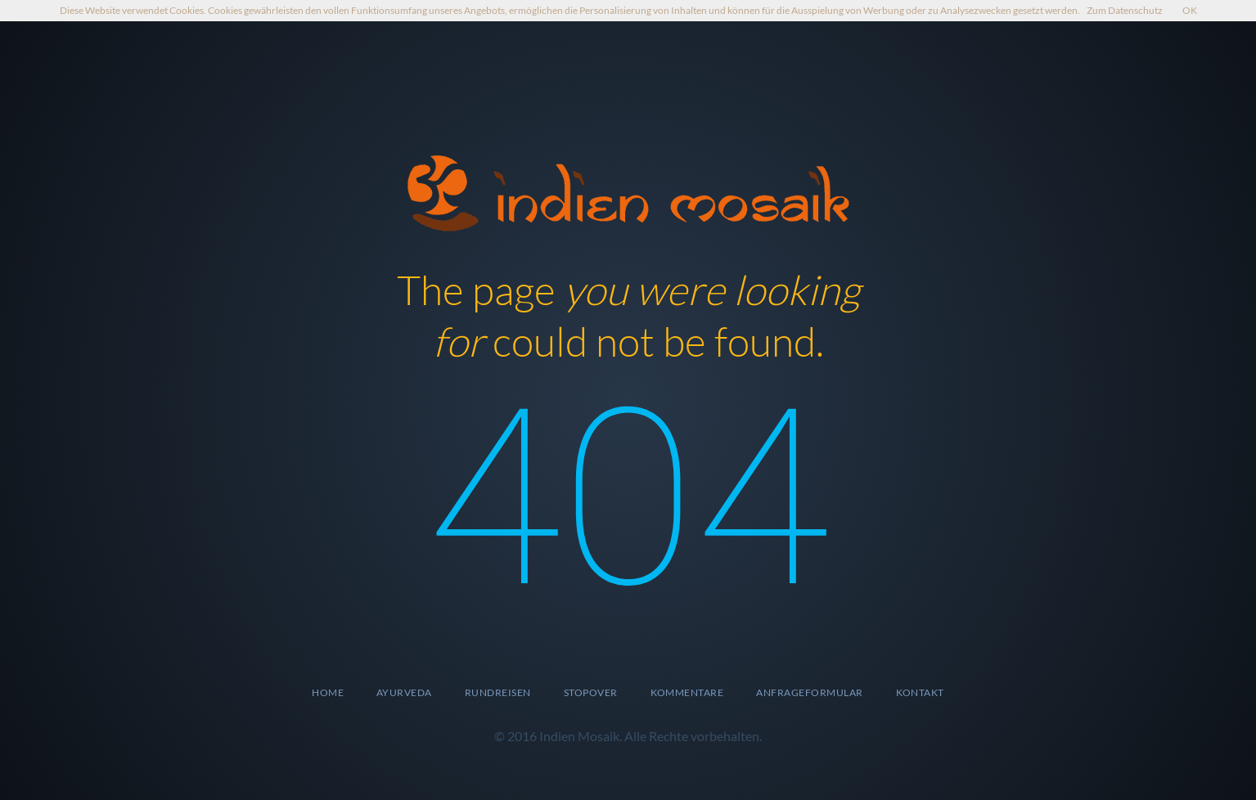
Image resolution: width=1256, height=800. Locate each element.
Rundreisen (498, 692)
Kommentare (687, 692)
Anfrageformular (809, 692)
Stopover (591, 692)
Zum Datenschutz (1125, 10)
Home (328, 692)
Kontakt (920, 692)
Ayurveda (404, 692)
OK (1189, 10)
